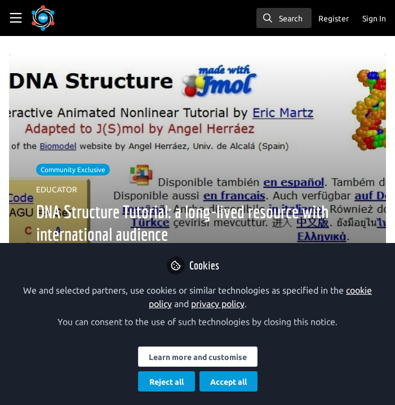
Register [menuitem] (333, 18)
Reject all (166, 381)
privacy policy (218, 304)
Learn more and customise (198, 357)
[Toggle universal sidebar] (16, 18)
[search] (284, 18)
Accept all (228, 381)
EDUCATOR (56, 189)
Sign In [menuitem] (374, 18)
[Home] (59, 18)
